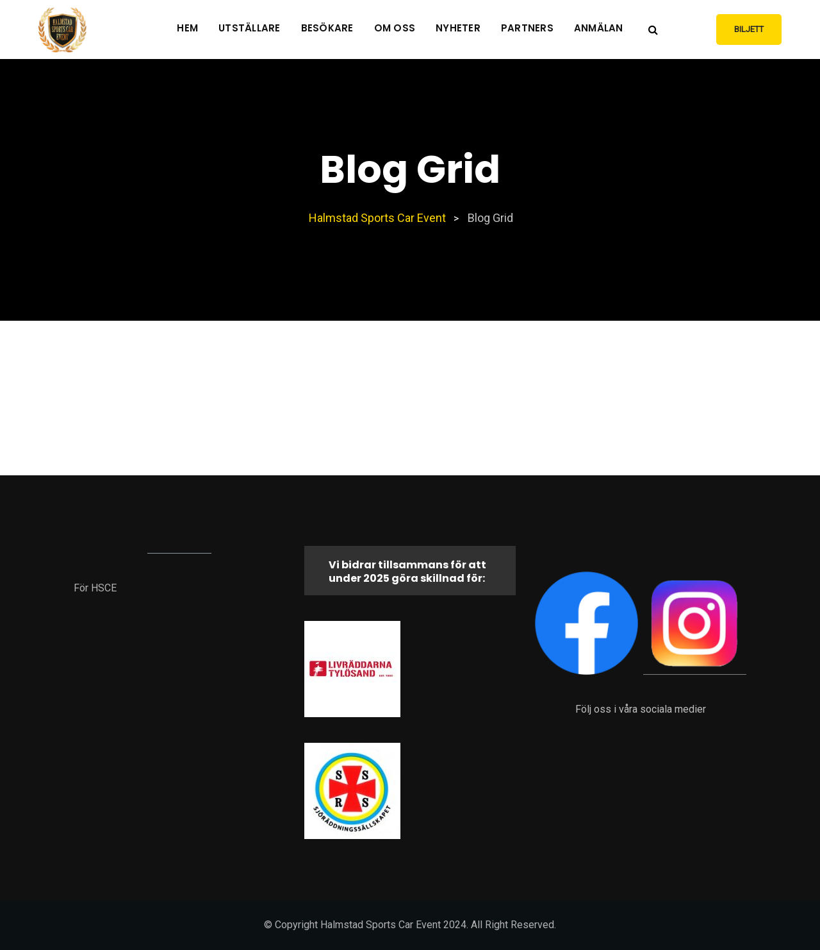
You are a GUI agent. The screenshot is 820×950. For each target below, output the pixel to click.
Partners (527, 28)
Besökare (327, 28)
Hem (187, 28)
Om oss (395, 28)
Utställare (249, 28)
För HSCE (95, 588)
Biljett (749, 29)
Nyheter (458, 28)
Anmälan (598, 28)
